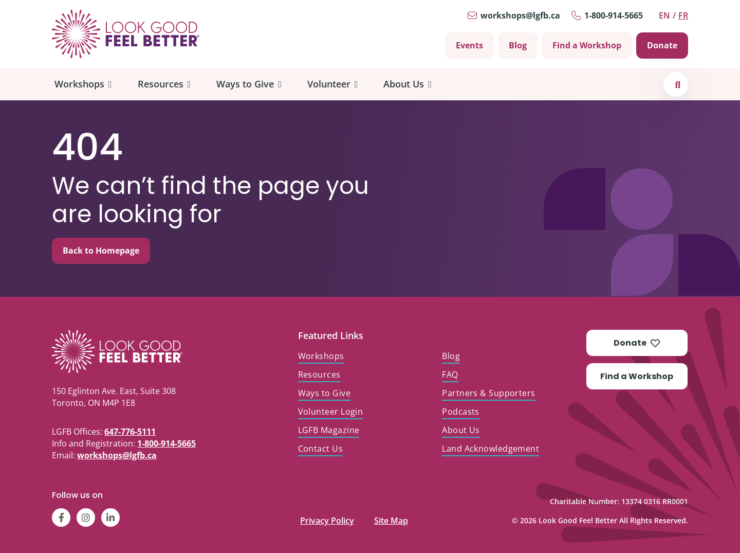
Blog (518, 45)
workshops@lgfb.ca (520, 15)
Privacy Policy (327, 518)
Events (469, 45)
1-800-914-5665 (613, 15)
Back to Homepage (101, 250)
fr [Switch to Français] (683, 15)
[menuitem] (83, 84)
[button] (677, 84)
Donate (662, 45)
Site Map (391, 518)
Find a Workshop (586, 45)
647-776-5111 (130, 431)
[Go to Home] (125, 34)
